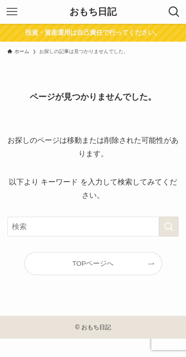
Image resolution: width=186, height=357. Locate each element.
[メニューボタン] (12, 12)
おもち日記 (93, 12)
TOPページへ (93, 263)
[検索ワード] (93, 227)
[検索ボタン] (174, 12)
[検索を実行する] (169, 227)
